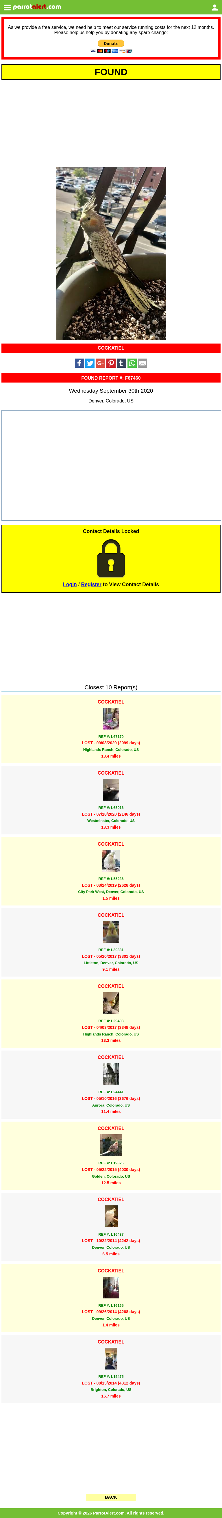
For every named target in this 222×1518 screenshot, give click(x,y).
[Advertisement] (111, 122)
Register (91, 584)
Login (70, 584)
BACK (111, 1497)
